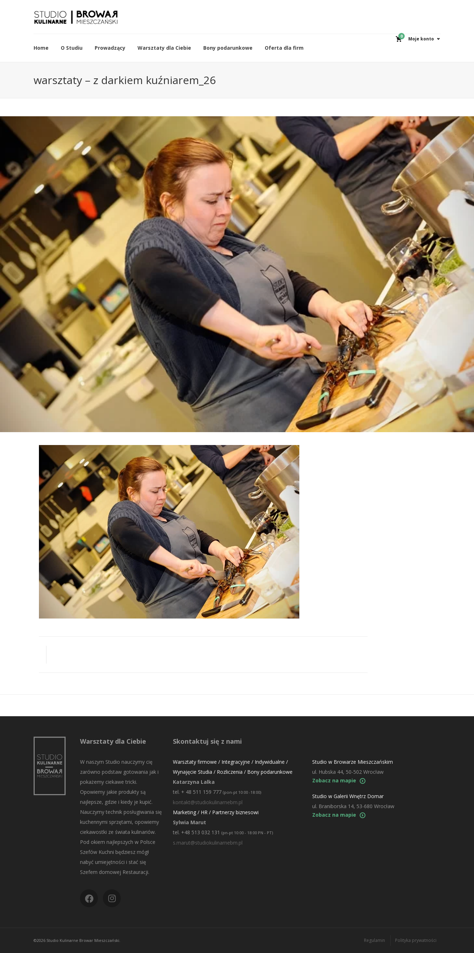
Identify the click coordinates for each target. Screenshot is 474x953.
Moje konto (421, 39)
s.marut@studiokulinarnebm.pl (208, 842)
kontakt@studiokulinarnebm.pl (208, 802)
